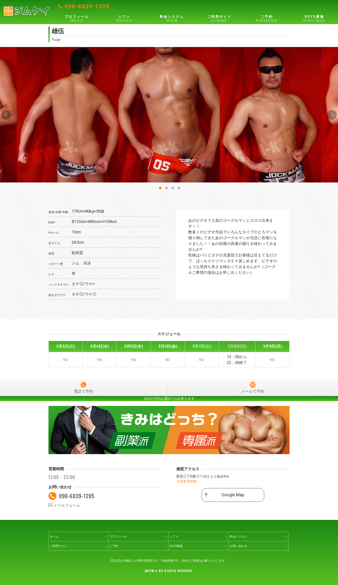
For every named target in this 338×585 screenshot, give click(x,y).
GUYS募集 (314, 18)
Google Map (233, 494)
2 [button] (165, 187)
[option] (169, 114)
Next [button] (332, 115)
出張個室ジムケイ (26, 11)
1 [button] (159, 187)
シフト (124, 18)
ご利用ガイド (219, 18)
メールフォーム (64, 505)
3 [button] (172, 187)
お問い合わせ (238, 546)
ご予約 (267, 18)
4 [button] (178, 187)
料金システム (172, 18)
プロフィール (77, 18)
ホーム (54, 536)
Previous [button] (6, 115)
